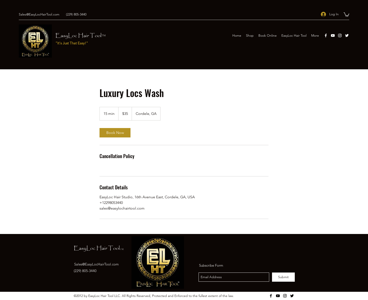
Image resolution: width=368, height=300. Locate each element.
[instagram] (339, 35)
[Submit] (283, 277)
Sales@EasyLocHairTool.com (39, 14)
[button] (346, 14)
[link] (115, 132)
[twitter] (347, 35)
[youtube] (332, 35)
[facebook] (325, 35)
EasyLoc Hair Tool (98, 248)
